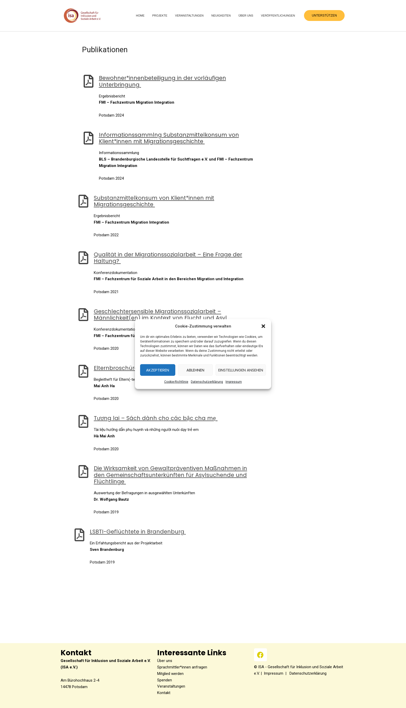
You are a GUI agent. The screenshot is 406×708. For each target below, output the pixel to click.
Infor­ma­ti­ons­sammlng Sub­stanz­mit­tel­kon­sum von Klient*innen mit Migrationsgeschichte (148, 138)
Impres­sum (234, 382)
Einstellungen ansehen (240, 370)
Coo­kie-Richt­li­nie (176, 382)
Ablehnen (195, 370)
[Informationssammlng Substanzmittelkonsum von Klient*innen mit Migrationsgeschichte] (67, 138)
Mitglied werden (170, 673)
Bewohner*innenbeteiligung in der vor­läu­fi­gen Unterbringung (141, 81)
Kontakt (163, 692)
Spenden (164, 680)
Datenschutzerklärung (207, 382)
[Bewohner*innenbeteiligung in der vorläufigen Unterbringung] (67, 81)
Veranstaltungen (171, 686)
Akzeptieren (157, 370)
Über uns (164, 660)
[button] (263, 326)
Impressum (273, 673)
